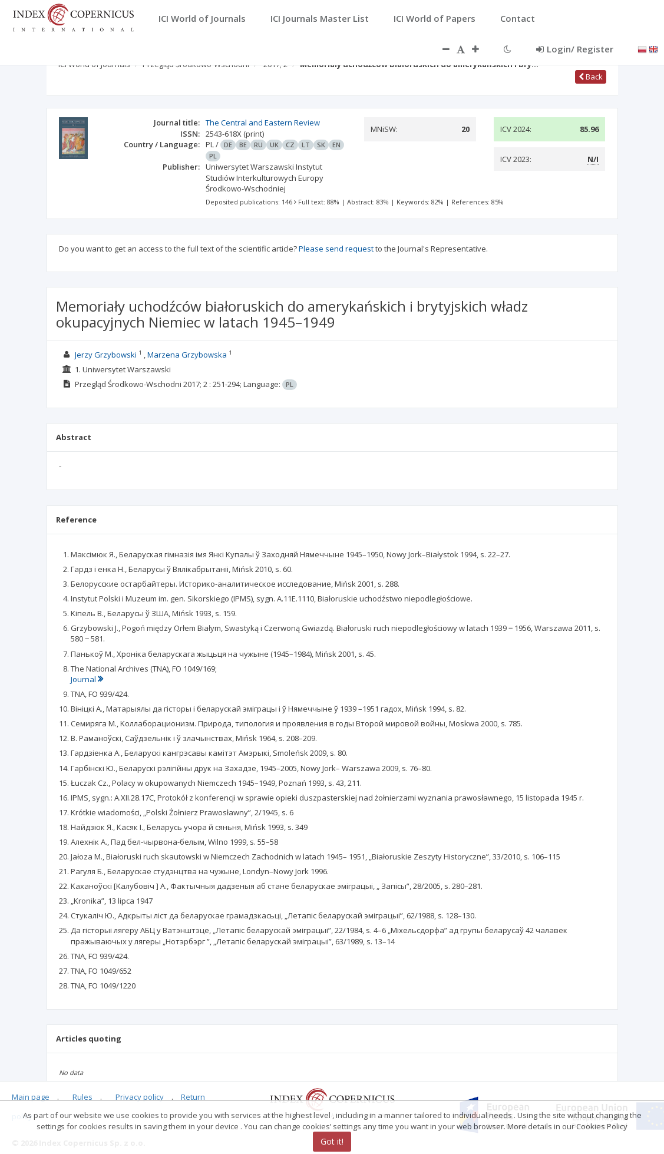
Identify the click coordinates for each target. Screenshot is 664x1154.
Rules (82, 1097)
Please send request (336, 248)
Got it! (332, 1141)
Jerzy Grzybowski (106, 354)
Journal (87, 679)
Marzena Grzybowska (187, 354)
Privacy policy (139, 1097)
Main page (30, 1097)
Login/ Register (574, 49)
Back (591, 76)
